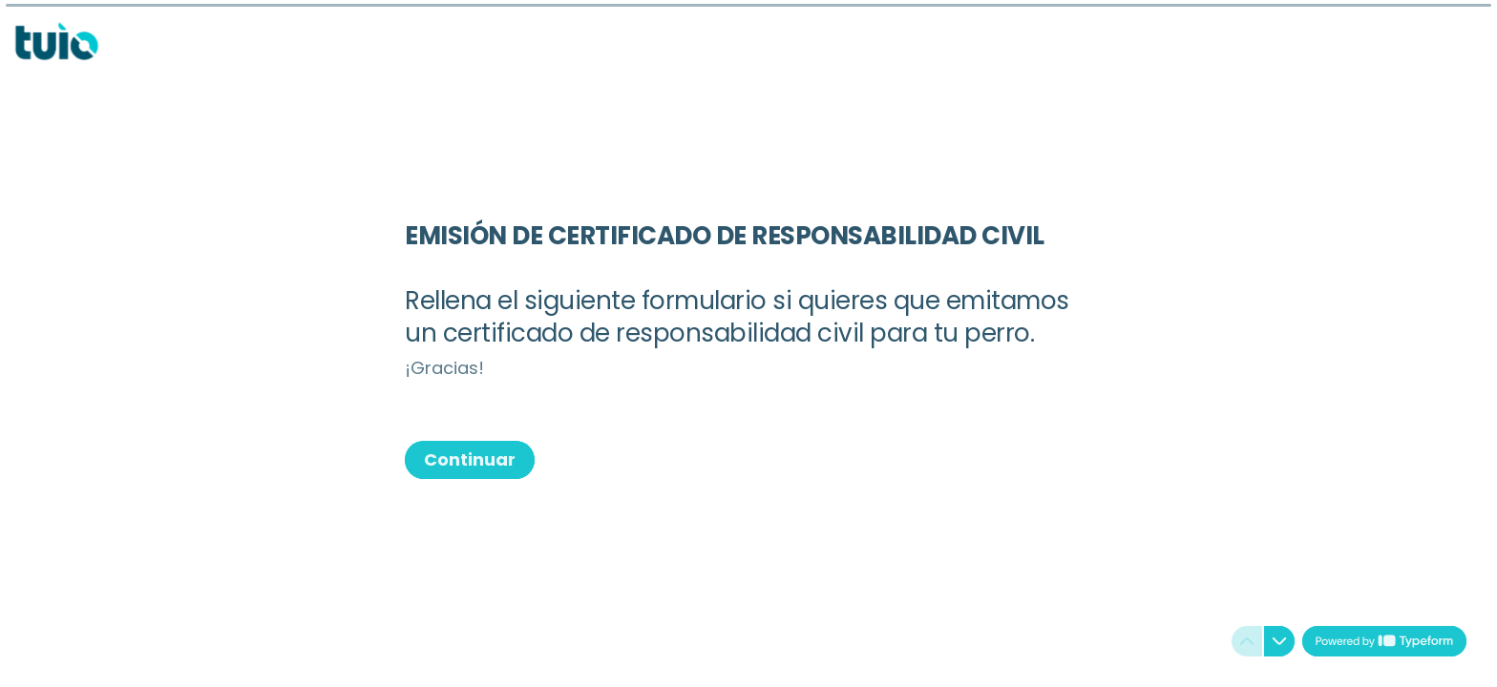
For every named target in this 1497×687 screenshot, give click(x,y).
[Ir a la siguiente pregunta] (1279, 641)
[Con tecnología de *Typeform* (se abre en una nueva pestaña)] (1384, 641)
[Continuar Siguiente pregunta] (470, 460)
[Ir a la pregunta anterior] (1247, 641)
